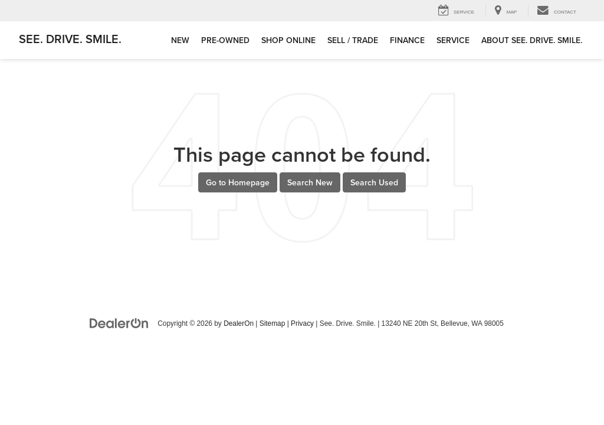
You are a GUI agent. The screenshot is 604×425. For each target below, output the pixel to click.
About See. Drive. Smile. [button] (531, 40)
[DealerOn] (119, 323)
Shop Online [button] (288, 40)
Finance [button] (407, 40)
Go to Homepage (238, 182)
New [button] (180, 40)
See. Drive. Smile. (70, 38)
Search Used (374, 182)
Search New (310, 182)
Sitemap (272, 323)
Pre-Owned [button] (225, 40)
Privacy (302, 323)
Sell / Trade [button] (352, 40)
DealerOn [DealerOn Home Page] (239, 323)
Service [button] (453, 40)
